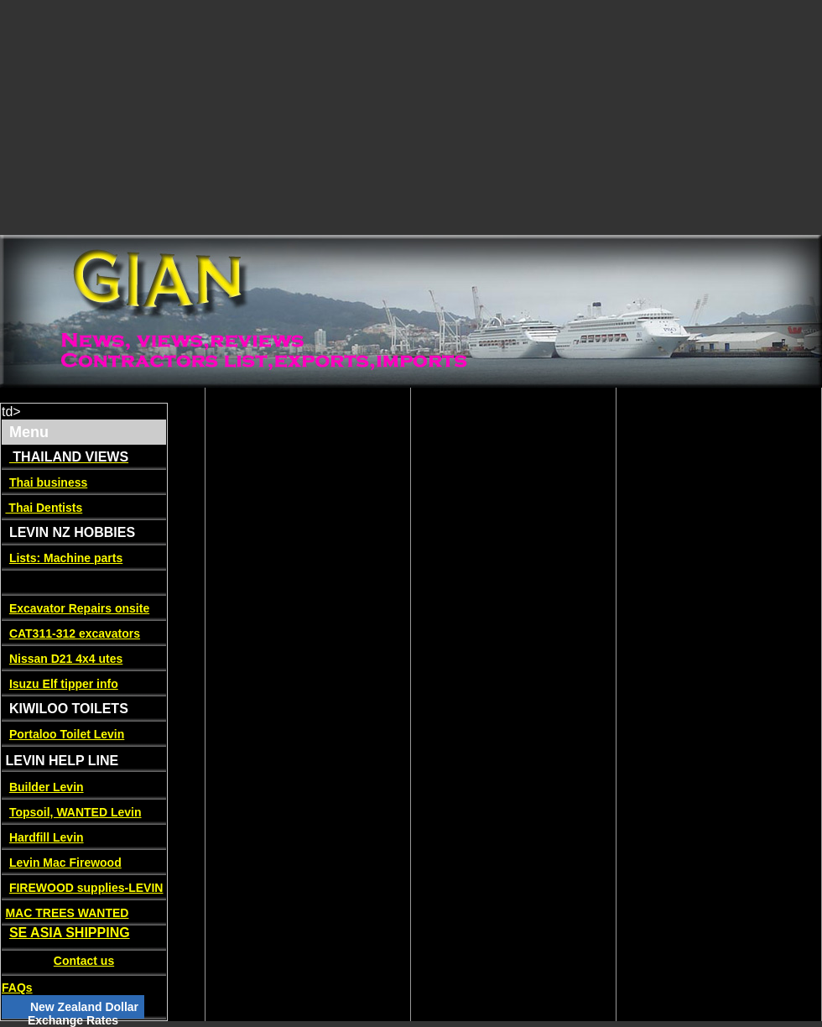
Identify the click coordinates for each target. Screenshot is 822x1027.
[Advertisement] (258, 117)
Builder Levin (46, 787)
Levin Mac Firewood (65, 862)
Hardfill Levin (46, 837)
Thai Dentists (43, 507)
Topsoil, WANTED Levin (75, 812)
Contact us (84, 960)
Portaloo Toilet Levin (66, 734)
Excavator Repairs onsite (79, 608)
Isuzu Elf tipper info (63, 684)
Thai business (48, 482)
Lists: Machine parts (65, 558)
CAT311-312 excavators (74, 633)
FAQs (17, 987)
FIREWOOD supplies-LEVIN (86, 887)
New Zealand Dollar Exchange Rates (83, 1013)
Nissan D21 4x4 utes (65, 658)
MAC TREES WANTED (66, 913)
